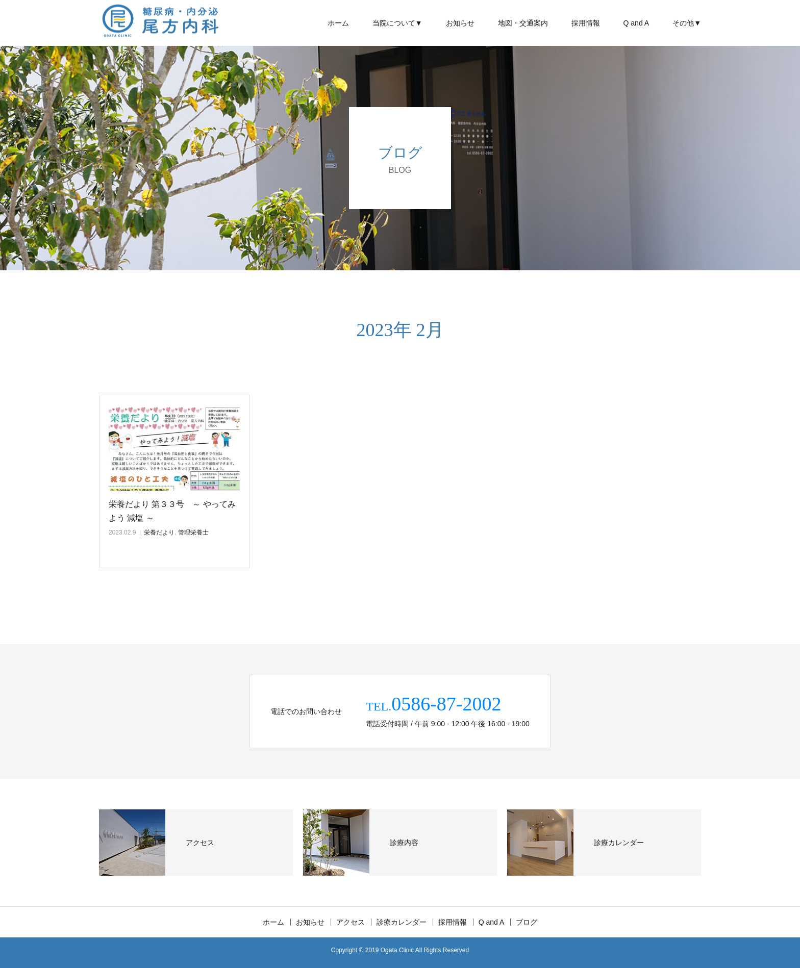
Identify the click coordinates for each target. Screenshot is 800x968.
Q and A (636, 23)
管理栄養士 (193, 532)
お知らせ (460, 23)
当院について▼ (397, 23)
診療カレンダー (402, 922)
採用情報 (585, 23)
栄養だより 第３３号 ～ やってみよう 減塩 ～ (172, 511)
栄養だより (159, 532)
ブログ (526, 922)
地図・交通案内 (523, 23)
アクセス (350, 922)
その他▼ (686, 23)
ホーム (338, 23)
